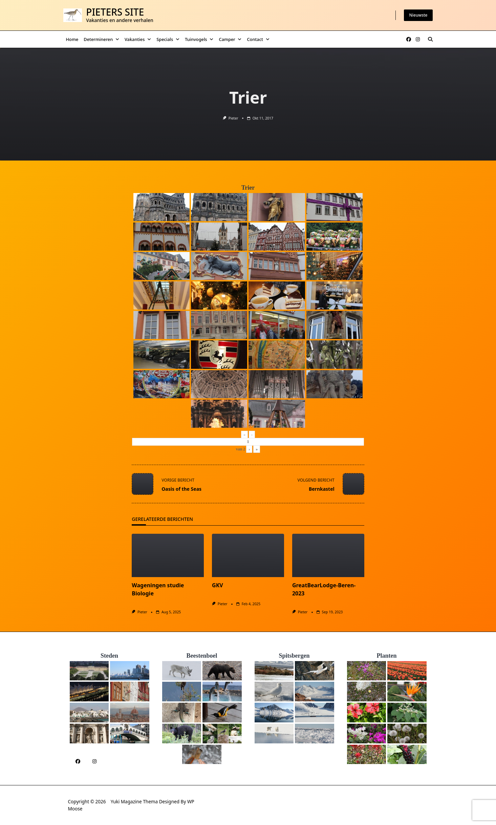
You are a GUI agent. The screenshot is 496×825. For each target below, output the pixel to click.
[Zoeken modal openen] (430, 39)
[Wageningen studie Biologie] (168, 555)
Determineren (101, 39)
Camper (230, 39)
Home (72, 39)
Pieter (233, 118)
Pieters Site (115, 11)
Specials (167, 39)
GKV (217, 585)
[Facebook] (408, 39)
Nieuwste (418, 15)
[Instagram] (418, 39)
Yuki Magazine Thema (134, 801)
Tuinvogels (199, 39)
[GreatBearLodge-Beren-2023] (328, 555)
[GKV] (248, 555)
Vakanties (138, 39)
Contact (258, 39)
